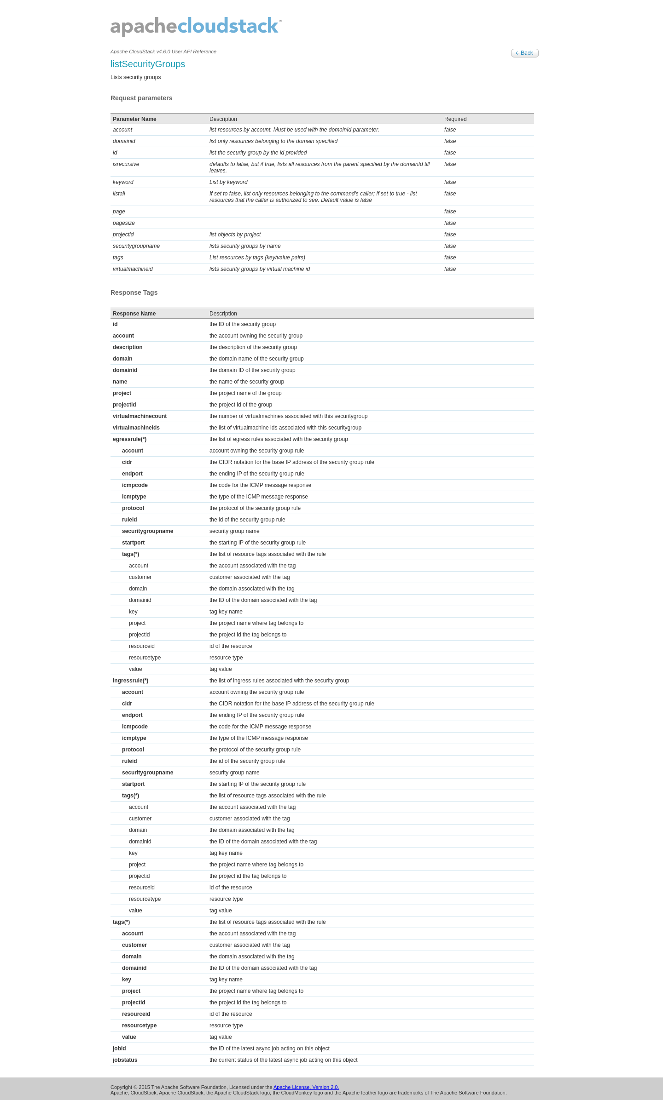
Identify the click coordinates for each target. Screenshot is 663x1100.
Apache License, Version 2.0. (306, 1087)
